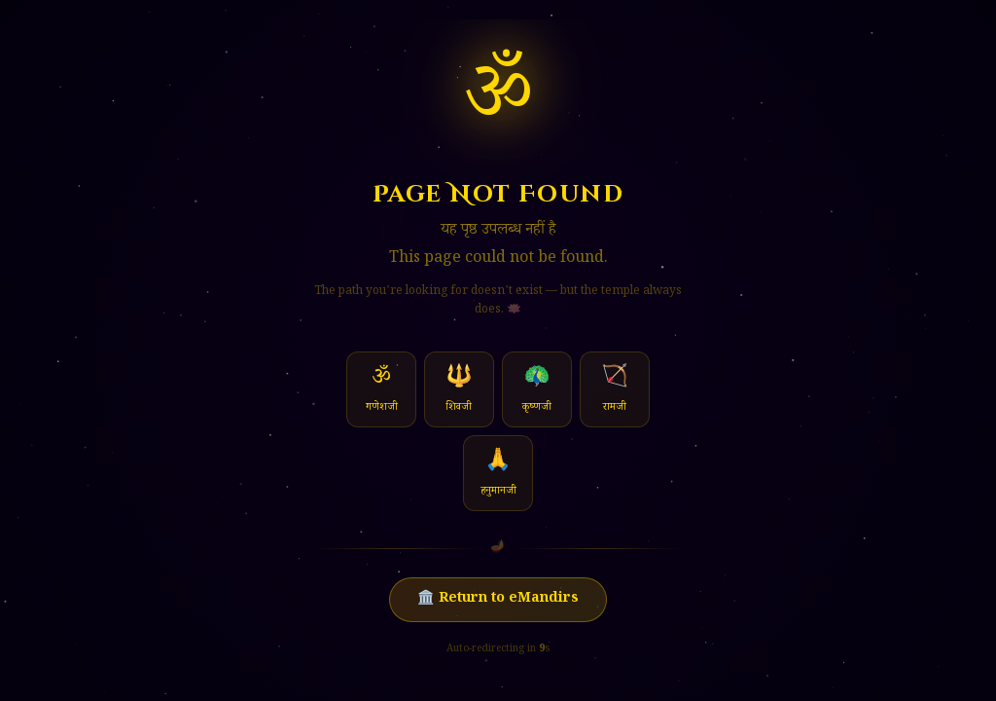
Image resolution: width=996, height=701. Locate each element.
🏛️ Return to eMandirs (498, 599)
